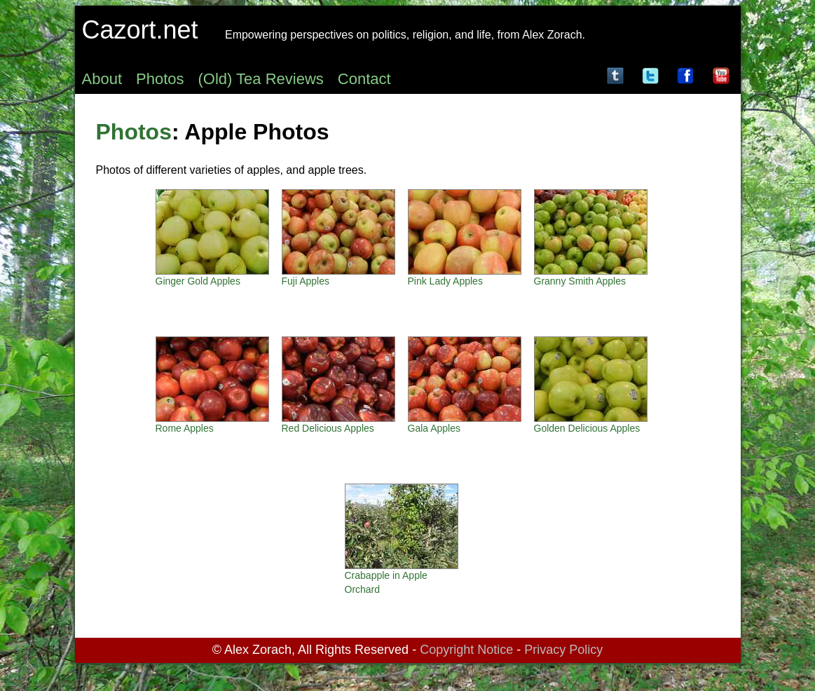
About (102, 79)
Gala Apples (434, 428)
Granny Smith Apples (580, 281)
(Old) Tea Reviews (261, 79)
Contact (364, 79)
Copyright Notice (466, 650)
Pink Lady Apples (445, 281)
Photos (160, 79)
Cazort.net (140, 29)
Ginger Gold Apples (198, 281)
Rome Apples (185, 428)
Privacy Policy (563, 650)
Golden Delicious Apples (587, 428)
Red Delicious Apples (328, 428)
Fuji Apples (305, 281)
